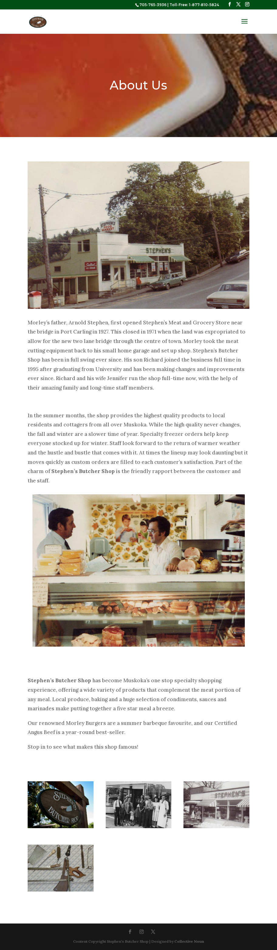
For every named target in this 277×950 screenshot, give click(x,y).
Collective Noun (189, 941)
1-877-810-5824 (204, 4)
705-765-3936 (152, 4)
